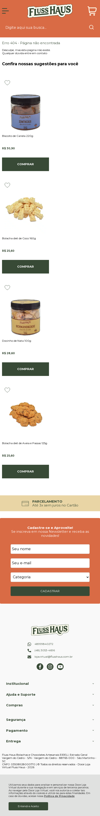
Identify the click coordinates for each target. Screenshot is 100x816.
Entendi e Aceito (28, 806)
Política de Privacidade (59, 796)
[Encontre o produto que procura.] (91, 27)
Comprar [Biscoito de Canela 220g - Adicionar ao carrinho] (25, 164)
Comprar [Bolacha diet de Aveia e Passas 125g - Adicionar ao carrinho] (25, 471)
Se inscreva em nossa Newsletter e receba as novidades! (50, 533)
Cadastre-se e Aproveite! (50, 527)
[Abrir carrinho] (92, 11)
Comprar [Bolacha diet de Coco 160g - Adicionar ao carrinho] (25, 266)
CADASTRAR (50, 591)
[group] (50, 503)
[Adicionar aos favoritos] (7, 82)
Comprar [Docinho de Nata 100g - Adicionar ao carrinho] (25, 369)
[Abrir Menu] (5, 11)
